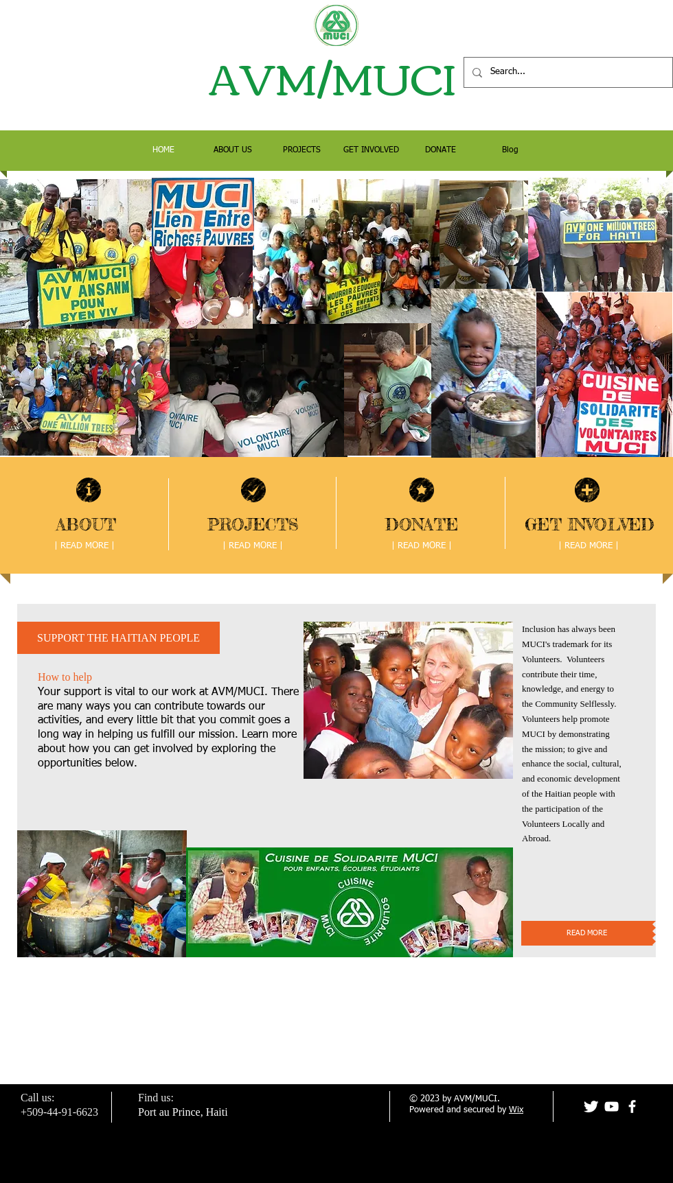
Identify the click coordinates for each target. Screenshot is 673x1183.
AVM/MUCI (336, 75)
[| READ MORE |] (84, 546)
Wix (516, 1109)
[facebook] (632, 1106)
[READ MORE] (586, 933)
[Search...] (566, 72)
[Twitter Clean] (591, 1106)
